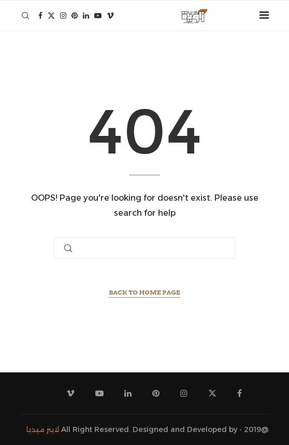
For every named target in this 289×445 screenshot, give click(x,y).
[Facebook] (40, 16)
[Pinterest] (74, 16)
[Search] (25, 16)
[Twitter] (51, 16)
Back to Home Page (144, 292)
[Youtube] (98, 16)
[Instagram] (63, 16)
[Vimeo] (110, 16)
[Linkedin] (86, 16)
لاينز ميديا (42, 429)
